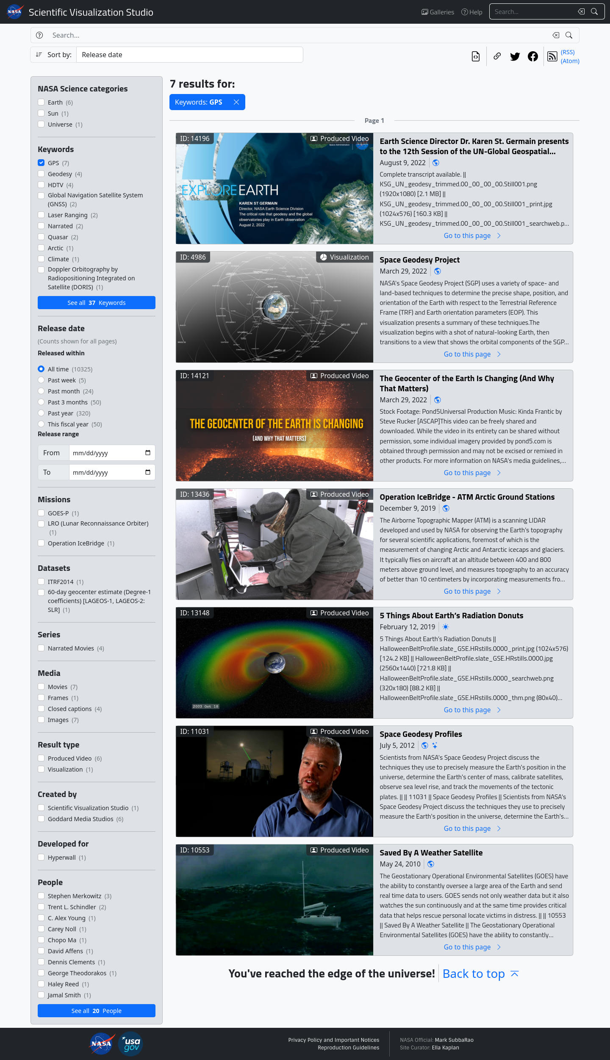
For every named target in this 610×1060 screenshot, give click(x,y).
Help (471, 12)
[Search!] (595, 11)
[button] (236, 102)
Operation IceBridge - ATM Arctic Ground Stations (467, 496)
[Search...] (531, 11)
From (51, 452)
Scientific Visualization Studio (91, 11)
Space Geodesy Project (420, 259)
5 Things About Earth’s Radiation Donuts (452, 615)
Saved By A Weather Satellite (431, 852)
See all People (97, 1011)
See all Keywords (96, 303)
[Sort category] (189, 55)
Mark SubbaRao (454, 1040)
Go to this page (473, 235)
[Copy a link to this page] (497, 56)
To (46, 472)
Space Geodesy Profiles (421, 734)
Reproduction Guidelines (348, 1047)
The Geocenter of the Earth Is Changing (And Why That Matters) (467, 383)
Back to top (481, 973)
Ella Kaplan (446, 1047)
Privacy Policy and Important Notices (333, 1040)
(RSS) (567, 52)
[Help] (39, 35)
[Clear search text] (579, 11)
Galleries (437, 12)
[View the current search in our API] (476, 56)
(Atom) (570, 61)
